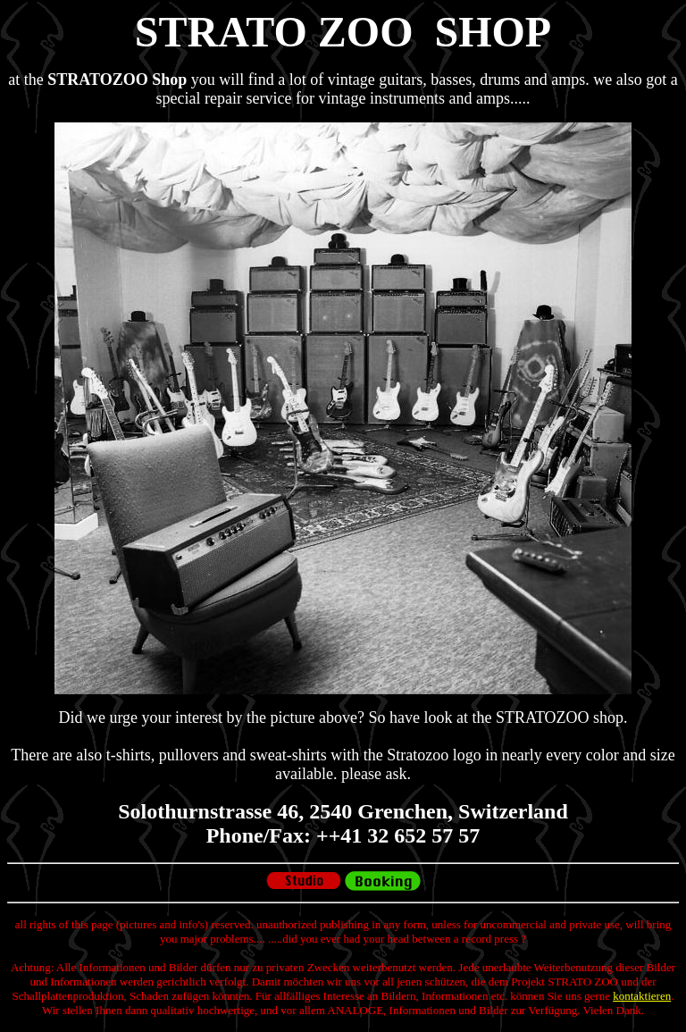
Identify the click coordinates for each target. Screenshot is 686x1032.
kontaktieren (642, 996)
